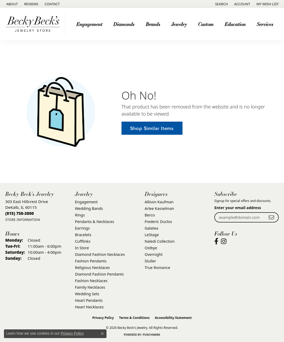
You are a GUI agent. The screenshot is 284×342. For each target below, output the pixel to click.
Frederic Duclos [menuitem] (158, 221)
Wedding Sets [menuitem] (87, 293)
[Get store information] (22, 219)
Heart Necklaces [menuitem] (89, 306)
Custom (206, 24)
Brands (153, 24)
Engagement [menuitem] (86, 201)
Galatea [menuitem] (151, 228)
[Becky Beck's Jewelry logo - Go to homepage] (34, 24)
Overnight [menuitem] (154, 254)
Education (235, 24)
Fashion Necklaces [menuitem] (91, 280)
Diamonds (123, 24)
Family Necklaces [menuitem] (90, 287)
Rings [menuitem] (80, 215)
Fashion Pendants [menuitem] (90, 260)
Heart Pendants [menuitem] (89, 300)
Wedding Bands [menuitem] (89, 208)
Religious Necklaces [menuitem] (92, 267)
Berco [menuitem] (150, 215)
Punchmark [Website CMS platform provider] (151, 334)
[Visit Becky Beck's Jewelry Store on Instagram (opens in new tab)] (223, 241)
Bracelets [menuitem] (83, 234)
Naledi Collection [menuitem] (160, 241)
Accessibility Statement (173, 317)
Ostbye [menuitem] (151, 247)
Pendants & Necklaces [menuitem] (94, 221)
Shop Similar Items (152, 128)
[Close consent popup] (102, 333)
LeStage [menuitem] (152, 234)
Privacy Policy (103, 317)
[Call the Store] (19, 213)
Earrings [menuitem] (82, 228)
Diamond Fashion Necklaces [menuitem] (100, 254)
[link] (11, 4)
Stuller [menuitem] (150, 260)
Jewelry (179, 24)
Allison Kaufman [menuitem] (159, 201)
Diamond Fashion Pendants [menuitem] (99, 274)
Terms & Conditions (134, 317)
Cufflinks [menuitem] (82, 241)
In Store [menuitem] (82, 247)
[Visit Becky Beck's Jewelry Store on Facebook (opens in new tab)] (216, 241)
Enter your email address (237, 207)
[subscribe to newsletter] (271, 217)
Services (265, 24)
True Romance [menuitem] (157, 267)
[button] (221, 4)
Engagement (89, 24)
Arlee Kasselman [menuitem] (159, 208)
